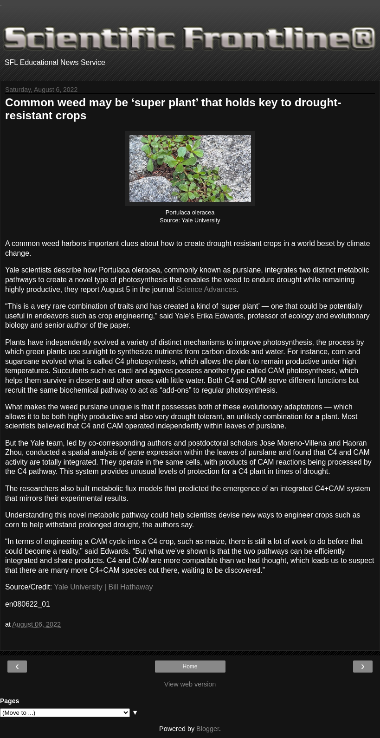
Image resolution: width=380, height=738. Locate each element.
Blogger (207, 728)
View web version (190, 684)
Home (189, 666)
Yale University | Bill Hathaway (103, 587)
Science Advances (206, 289)
